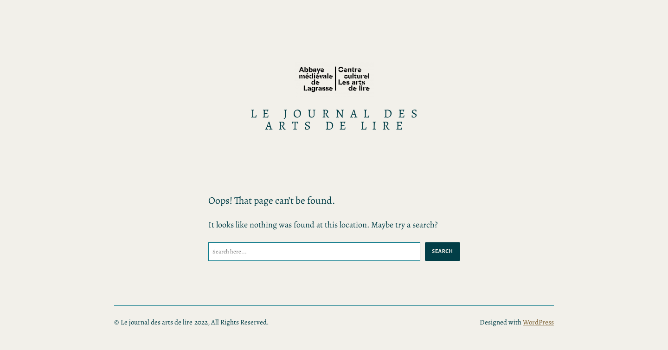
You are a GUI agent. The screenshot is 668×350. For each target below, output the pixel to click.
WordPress (538, 322)
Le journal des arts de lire (336, 119)
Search (442, 251)
